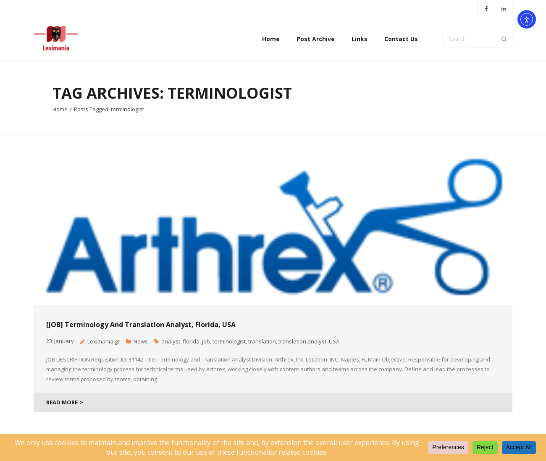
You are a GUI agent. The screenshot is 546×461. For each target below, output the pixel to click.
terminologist (229, 341)
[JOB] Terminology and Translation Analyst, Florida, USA (141, 324)
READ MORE (62, 402)
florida (191, 341)
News (141, 341)
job (206, 341)
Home (60, 109)
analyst (170, 341)
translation (262, 341)
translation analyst (302, 341)
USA (334, 341)
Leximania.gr (103, 341)
